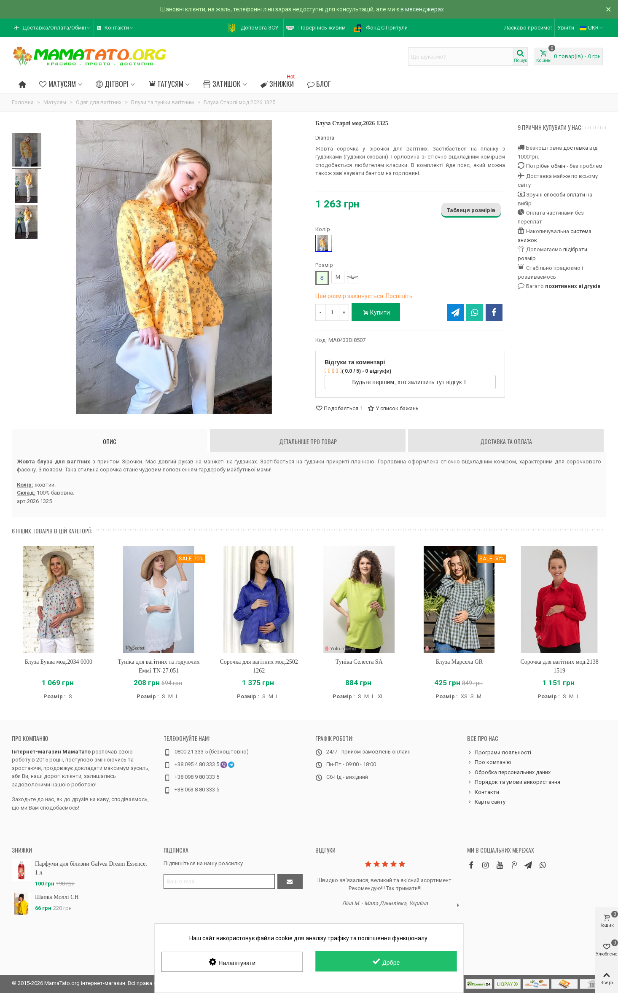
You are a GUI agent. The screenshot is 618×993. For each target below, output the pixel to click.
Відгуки (325, 849)
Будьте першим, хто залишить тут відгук (409, 382)
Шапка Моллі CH (57, 897)
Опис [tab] (109, 441)
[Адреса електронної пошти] (219, 881)
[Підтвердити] (290, 881)
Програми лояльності (499, 752)
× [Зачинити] (608, 9)
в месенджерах (422, 9)
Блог (319, 83)
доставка (575, 148)
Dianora (324, 138)
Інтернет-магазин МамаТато (51, 751)
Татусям (165, 83)
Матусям (57, 83)
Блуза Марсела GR (459, 662)
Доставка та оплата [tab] (506, 441)
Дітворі (112, 83)
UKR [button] (592, 27)
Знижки (278, 82)
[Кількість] (332, 312)
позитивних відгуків (573, 286)
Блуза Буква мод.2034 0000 (58, 662)
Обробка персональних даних (509, 772)
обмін (558, 166)
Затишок (221, 83)
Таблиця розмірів (471, 210)
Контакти (483, 792)
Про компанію (30, 738)
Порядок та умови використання (513, 782)
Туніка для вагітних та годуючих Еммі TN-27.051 (158, 666)
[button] (53, 28)
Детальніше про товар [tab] (308, 441)
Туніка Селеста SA (359, 662)
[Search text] (460, 56)
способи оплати (564, 194)
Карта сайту (486, 802)
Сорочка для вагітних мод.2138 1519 (559, 666)
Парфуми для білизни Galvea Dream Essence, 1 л (91, 868)
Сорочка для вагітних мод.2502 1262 (259, 666)
